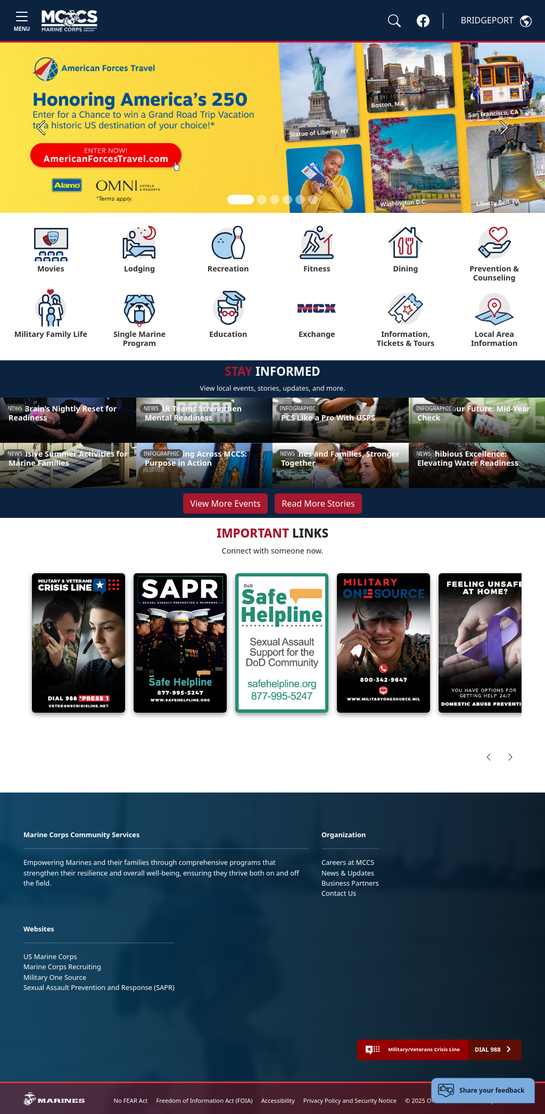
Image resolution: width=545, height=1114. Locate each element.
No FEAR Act (131, 1100)
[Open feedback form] (482, 1090)
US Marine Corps (50, 956)
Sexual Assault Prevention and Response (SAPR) (99, 987)
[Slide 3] (274, 199)
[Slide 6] (313, 199)
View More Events (225, 503)
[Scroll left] (488, 757)
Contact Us (338, 893)
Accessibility (278, 1100)
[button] (423, 20)
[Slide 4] (287, 199)
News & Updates (347, 873)
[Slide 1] (240, 199)
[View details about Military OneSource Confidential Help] (383, 643)
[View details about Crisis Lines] (78, 643)
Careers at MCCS (347, 862)
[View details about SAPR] (180, 643)
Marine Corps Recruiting (62, 966)
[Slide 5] (300, 199)
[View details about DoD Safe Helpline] (281, 643)
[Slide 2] (262, 199)
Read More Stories (318, 503)
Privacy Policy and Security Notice (350, 1100)
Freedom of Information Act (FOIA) (204, 1100)
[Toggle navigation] (21, 20)
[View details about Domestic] (485, 643)
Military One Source (54, 977)
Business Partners (350, 883)
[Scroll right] (510, 757)
